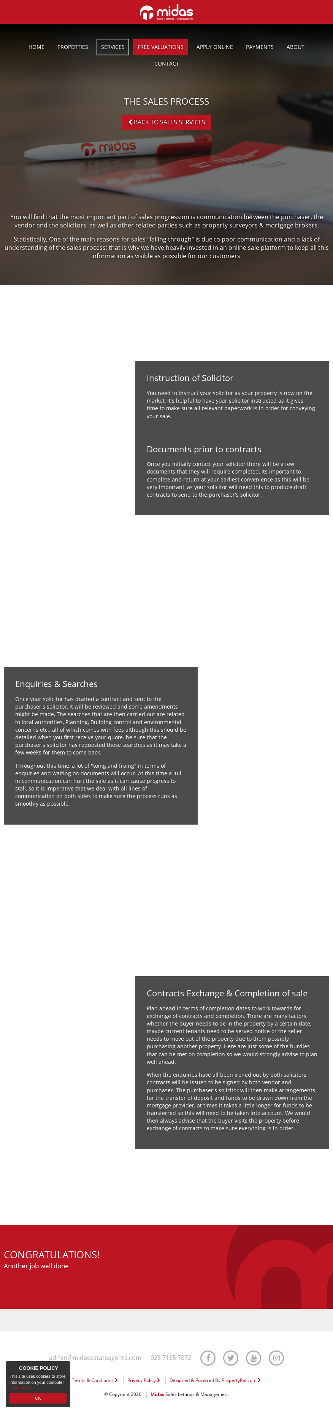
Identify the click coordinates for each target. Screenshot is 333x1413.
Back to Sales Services (166, 122)
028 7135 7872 (171, 1358)
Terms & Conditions (95, 1380)
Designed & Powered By (215, 1380)
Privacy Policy (143, 1380)
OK (38, 1398)
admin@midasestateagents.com (95, 1358)
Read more (20, 1388)
